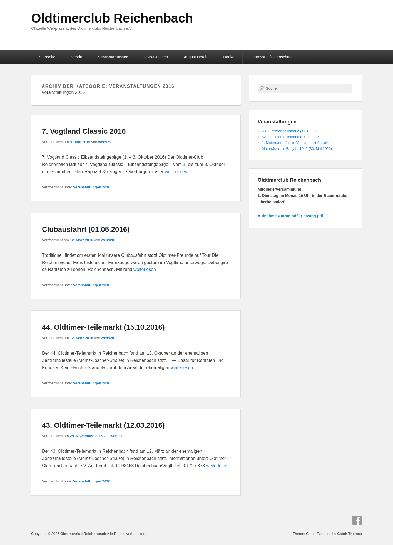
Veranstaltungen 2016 (91, 187)
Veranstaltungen (113, 57)
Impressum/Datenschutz (271, 57)
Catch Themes (349, 534)
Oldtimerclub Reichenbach (112, 18)
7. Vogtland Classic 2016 (84, 131)
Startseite (47, 57)
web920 (104, 142)
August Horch (195, 57)
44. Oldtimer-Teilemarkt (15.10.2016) (103, 327)
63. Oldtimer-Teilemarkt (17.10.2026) (291, 131)
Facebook (357, 520)
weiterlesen (176, 171)
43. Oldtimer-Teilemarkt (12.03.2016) (103, 425)
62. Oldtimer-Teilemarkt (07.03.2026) (291, 137)
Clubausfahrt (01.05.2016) (86, 229)
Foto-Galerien (156, 57)
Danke (228, 57)
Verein (76, 57)
